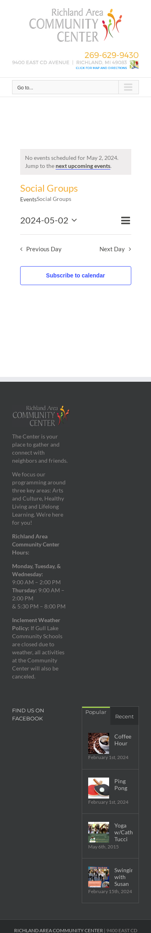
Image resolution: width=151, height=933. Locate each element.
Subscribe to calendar (75, 275)
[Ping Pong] (98, 788)
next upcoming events (83, 165)
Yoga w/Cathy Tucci (123, 832)
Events (28, 199)
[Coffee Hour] (98, 743)
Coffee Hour (122, 740)
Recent (124, 716)
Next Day (112, 248)
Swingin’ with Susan (123, 877)
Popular (95, 712)
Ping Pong (120, 784)
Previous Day (44, 248)
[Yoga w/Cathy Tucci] (98, 832)
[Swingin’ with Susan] (98, 877)
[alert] (75, 162)
